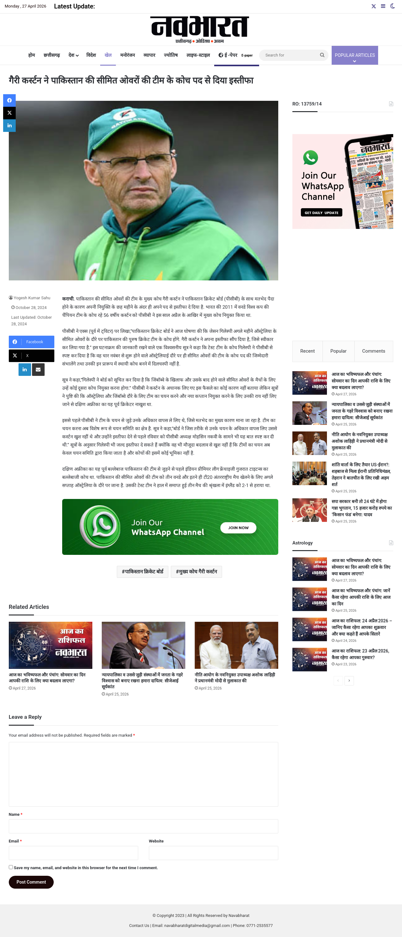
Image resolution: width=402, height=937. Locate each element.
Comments (373, 351)
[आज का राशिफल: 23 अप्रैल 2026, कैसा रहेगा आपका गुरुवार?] (309, 660)
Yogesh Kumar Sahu (32, 297)
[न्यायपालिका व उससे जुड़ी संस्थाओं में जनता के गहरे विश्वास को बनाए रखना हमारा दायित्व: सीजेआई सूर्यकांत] (143, 645)
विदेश (91, 55)
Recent (307, 351)
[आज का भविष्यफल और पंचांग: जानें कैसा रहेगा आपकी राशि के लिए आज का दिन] (309, 599)
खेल (108, 55)
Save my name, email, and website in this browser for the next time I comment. (86, 867)
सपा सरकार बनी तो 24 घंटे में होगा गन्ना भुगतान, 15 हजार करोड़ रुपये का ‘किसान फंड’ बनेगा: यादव (362, 508)
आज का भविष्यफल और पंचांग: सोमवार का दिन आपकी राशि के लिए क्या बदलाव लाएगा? (361, 381)
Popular (338, 351)
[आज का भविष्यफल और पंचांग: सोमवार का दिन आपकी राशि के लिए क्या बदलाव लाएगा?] (50, 645)
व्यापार (149, 55)
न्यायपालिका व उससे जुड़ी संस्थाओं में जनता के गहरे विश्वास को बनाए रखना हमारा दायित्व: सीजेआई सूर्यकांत (142, 680)
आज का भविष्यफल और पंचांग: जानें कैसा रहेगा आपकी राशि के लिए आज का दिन (361, 597)
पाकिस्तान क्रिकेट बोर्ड (144, 572)
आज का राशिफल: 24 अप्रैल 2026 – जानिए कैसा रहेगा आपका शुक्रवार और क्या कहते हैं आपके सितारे (362, 628)
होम (31, 55)
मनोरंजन (127, 55)
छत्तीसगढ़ (52, 55)
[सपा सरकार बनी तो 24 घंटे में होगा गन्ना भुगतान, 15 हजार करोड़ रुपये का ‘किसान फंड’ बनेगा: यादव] (309, 510)
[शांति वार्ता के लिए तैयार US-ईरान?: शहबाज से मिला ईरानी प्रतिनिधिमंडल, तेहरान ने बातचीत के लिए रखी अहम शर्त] (309, 473)
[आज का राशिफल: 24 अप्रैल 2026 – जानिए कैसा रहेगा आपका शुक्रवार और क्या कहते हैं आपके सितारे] (309, 630)
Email (15, 841)
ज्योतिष (171, 55)
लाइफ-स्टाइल (198, 55)
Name (16, 814)
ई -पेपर (237, 55)
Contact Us (139, 925)
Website (156, 841)
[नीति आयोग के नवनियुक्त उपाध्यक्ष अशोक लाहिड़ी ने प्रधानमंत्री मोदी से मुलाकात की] (236, 645)
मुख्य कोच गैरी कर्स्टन (198, 572)
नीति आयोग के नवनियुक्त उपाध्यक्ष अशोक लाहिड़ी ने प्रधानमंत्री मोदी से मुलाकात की (360, 441)
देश (71, 55)
